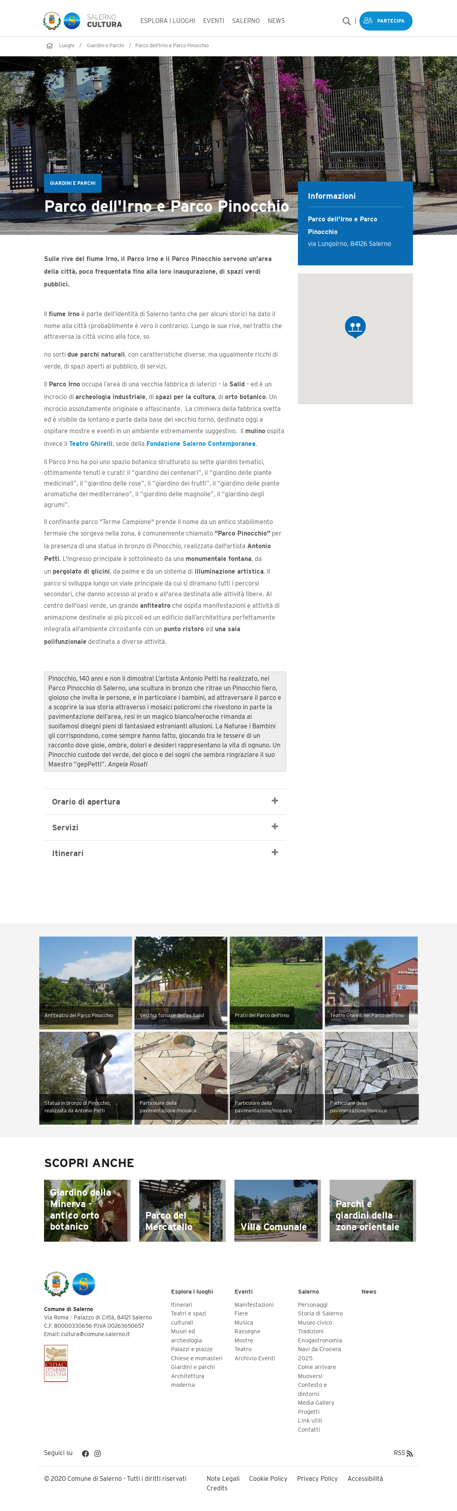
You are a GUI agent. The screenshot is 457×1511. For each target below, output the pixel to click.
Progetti (309, 1411)
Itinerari (165, 852)
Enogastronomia (320, 1339)
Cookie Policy (268, 1478)
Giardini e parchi (193, 1366)
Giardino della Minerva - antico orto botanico (80, 1208)
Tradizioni (311, 1330)
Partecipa (390, 20)
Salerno (308, 1291)
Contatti (309, 1428)
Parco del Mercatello (168, 1220)
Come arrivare (317, 1366)
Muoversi (310, 1375)
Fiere (241, 1313)
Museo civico (315, 1321)
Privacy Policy (317, 1478)
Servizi (165, 826)
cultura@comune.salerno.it (95, 1334)
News (368, 1291)
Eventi (243, 1291)
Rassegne (247, 1330)
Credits (217, 1488)
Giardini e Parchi (105, 45)
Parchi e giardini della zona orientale (367, 1214)
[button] (355, 326)
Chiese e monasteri (197, 1357)
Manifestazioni (254, 1303)
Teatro (243, 1348)
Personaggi (313, 1303)
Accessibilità (365, 1478)
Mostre (243, 1339)
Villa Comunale (273, 1226)
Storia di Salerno (320, 1313)
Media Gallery (316, 1402)
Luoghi (66, 45)
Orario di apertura (165, 801)
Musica (243, 1321)
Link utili (310, 1420)
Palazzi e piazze (192, 1348)
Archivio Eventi (254, 1357)
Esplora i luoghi (192, 1291)
